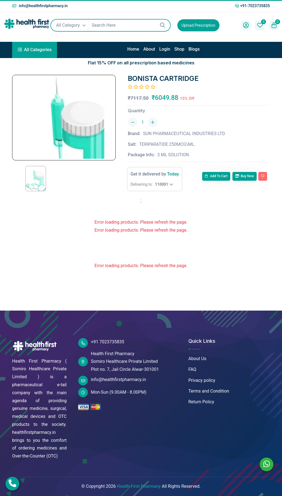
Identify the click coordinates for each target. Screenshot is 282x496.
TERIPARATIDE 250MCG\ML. (167, 144)
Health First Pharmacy (139, 486)
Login (164, 49)
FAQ (192, 369)
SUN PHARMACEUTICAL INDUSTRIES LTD (184, 133)
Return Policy (201, 401)
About (149, 49)
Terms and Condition (208, 391)
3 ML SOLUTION (173, 154)
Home (133, 49)
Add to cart (216, 176)
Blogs (194, 49)
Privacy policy (201, 380)
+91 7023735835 (101, 343)
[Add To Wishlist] (262, 176)
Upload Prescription (198, 25)
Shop (179, 49)
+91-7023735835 (252, 6)
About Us (197, 358)
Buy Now (244, 176)
